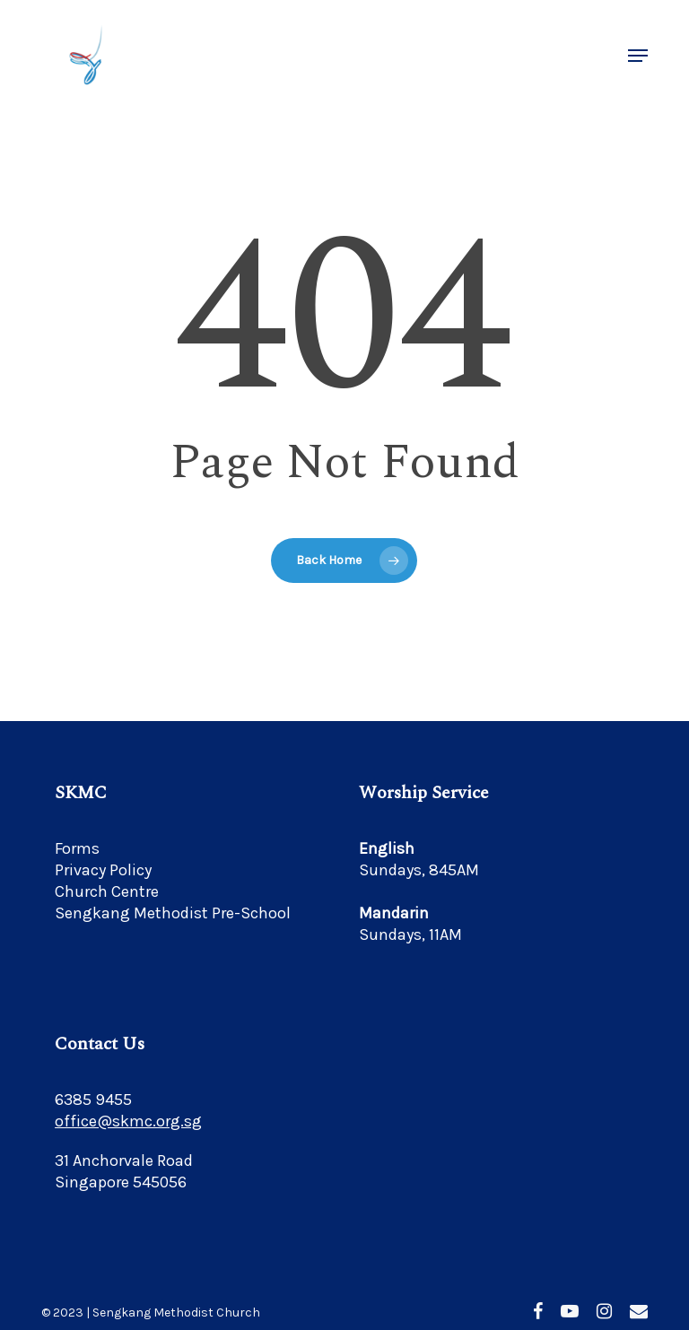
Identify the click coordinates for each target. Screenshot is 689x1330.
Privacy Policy (103, 870)
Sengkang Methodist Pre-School (173, 913)
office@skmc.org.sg (128, 1121)
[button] (638, 56)
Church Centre (107, 891)
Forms (77, 848)
